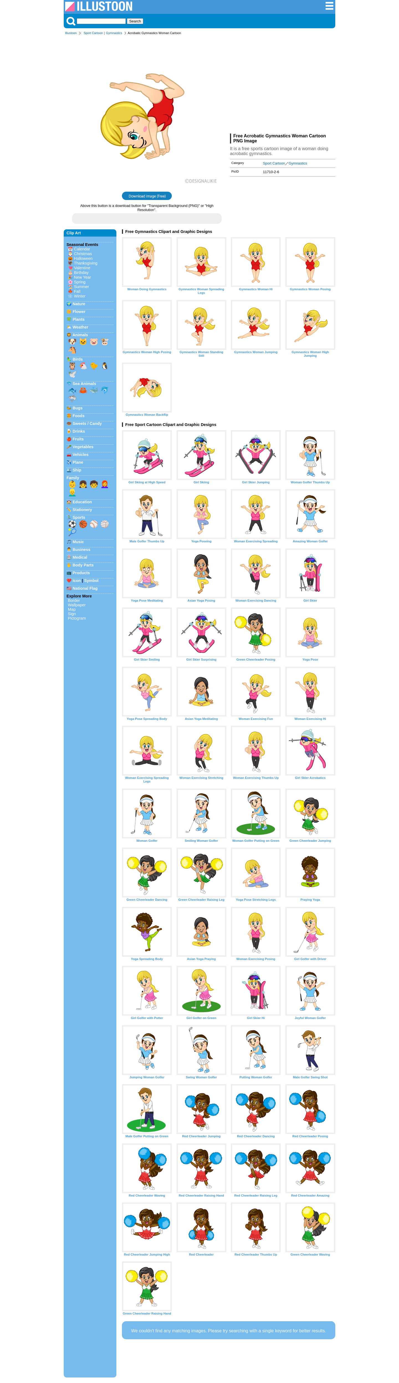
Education (82, 502)
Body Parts (83, 565)
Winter (80, 296)
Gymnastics (114, 33)
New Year (82, 277)
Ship (77, 470)
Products (81, 573)
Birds (78, 359)
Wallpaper (77, 605)
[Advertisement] (282, 85)
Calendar (82, 249)
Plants (79, 319)
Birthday (81, 272)
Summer (81, 286)
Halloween (83, 258)
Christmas (83, 254)
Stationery (82, 509)
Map (72, 609)
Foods (79, 416)
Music (78, 542)
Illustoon (71, 33)
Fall (77, 291)
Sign (72, 614)
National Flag (85, 588)
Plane (78, 462)
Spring (80, 282)
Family (72, 478)
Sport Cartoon (93, 33)
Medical (80, 557)
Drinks (79, 431)
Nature (79, 304)
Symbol (91, 580)
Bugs (78, 408)
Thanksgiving (86, 263)
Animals (80, 335)
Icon (77, 580)
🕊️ (72, 374)
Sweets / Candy (87, 423)
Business (81, 549)
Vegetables (83, 447)
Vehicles (81, 454)
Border (74, 600)
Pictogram (77, 618)
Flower (79, 311)
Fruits (78, 439)
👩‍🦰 (104, 484)
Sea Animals (84, 383)
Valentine (82, 268)
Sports (79, 517)
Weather (80, 327)
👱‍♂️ (72, 492)
